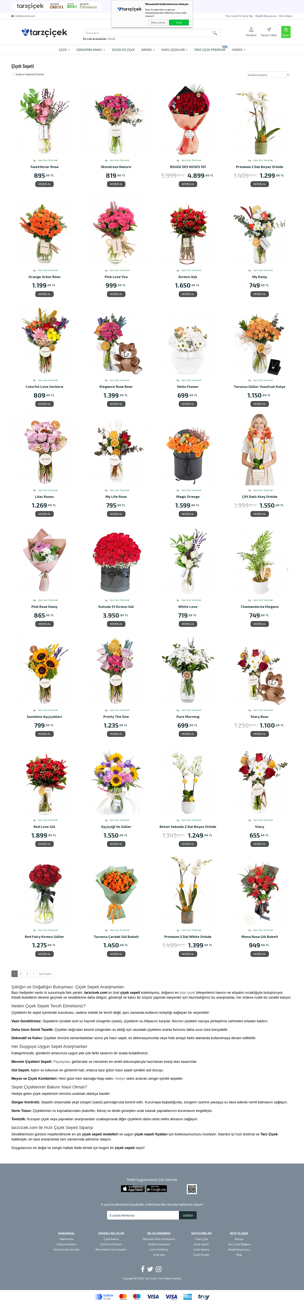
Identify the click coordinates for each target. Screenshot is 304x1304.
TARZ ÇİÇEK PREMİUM (210, 48)
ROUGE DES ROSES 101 (188, 167)
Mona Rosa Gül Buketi (259, 937)
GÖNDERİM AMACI (90, 49)
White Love (188, 607)
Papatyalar (61, 1062)
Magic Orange (188, 497)
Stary (259, 827)
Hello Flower (188, 387)
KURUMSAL (66, 1233)
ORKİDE (148, 49)
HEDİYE (238, 49)
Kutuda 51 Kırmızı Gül (116, 607)
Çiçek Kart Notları (111, 1244)
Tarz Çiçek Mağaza (239, 1244)
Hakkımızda (66, 1239)
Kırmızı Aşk (188, 277)
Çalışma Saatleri (66, 1244)
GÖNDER (188, 1215)
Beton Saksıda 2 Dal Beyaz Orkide (188, 827)
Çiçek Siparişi (201, 1249)
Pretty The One (116, 717)
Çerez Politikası (158, 1249)
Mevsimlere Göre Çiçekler (111, 1249)
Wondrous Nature (116, 167)
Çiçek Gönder (201, 1254)
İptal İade (159, 1254)
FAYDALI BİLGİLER (111, 1233)
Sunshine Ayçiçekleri (44, 717)
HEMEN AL (44, 184)
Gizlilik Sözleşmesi (159, 1244)
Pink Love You (116, 277)
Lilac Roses (44, 497)
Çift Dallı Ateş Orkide (259, 497)
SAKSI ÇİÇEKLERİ (174, 49)
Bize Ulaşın (286, 15)
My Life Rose (116, 497)
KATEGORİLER (201, 1233)
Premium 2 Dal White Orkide (188, 937)
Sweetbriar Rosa (44, 167)
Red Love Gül (44, 827)
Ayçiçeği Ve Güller (116, 827)
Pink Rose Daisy (44, 607)
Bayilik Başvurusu (266, 15)
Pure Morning (187, 717)
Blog (239, 1254)
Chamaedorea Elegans (260, 607)
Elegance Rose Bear (116, 387)
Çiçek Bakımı (111, 1239)
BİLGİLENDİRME (159, 1233)
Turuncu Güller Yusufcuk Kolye (259, 387)
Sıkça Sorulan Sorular (66, 1249)
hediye (120, 1078)
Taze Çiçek (201, 1239)
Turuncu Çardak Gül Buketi (116, 937)
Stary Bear (259, 717)
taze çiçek (187, 993)
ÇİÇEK (64, 49)
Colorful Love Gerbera (44, 387)
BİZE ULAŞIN (239, 1233)
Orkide (111, 38)
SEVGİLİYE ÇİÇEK (123, 49)
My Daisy (259, 277)
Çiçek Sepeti (201, 1244)
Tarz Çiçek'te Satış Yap (239, 15)
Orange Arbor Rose (44, 277)
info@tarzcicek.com (25, 16)
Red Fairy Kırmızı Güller (44, 937)
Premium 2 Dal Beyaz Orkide (259, 167)
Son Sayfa (45, 973)
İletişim (239, 1239)
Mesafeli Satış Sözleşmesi (159, 1239)
